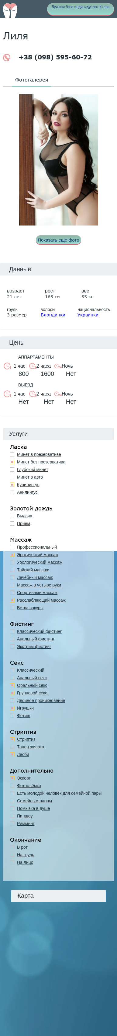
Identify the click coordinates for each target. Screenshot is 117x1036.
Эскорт (24, 778)
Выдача (24, 515)
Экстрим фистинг (34, 646)
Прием (23, 523)
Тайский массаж (33, 569)
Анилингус (27, 492)
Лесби (23, 754)
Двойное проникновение (41, 700)
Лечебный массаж (35, 577)
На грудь (25, 854)
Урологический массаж (39, 562)
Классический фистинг (39, 631)
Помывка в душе (33, 808)
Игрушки (25, 708)
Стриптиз (26, 739)
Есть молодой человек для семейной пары (59, 793)
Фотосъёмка (29, 785)
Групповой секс (32, 692)
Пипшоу (25, 816)
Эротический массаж (37, 554)
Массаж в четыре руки (39, 585)
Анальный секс (32, 677)
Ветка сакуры (30, 607)
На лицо (25, 862)
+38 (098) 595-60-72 (47, 57)
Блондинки (53, 314)
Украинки (87, 314)
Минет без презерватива (41, 462)
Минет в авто (30, 477)
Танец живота (30, 746)
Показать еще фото (58, 239)
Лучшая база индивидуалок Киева (80, 7)
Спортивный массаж (37, 592)
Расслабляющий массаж (41, 600)
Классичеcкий (30, 670)
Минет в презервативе (39, 454)
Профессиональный (37, 547)
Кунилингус (28, 484)
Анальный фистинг (35, 639)
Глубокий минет (32, 469)
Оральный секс (32, 685)
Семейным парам (34, 800)
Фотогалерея (31, 79)
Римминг (25, 823)
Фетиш (23, 715)
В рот (22, 847)
